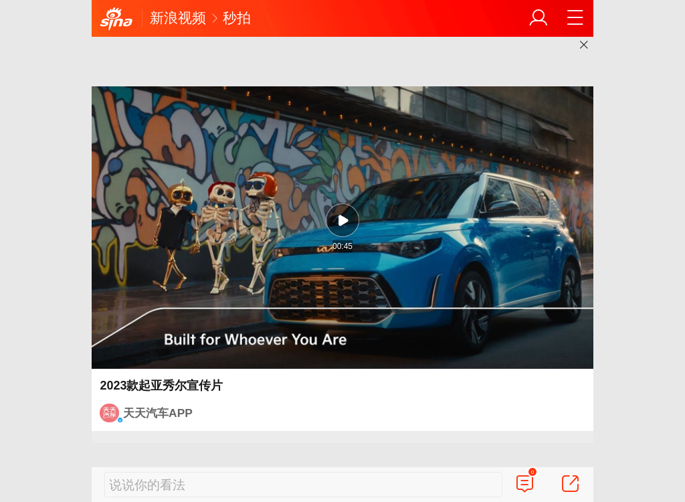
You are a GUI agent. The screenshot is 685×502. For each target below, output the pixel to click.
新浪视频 (178, 17)
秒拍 (237, 17)
